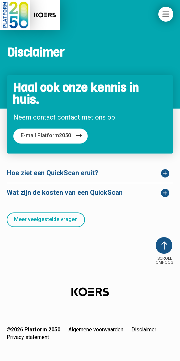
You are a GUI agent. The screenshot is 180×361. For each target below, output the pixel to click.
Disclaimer (143, 329)
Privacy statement (28, 337)
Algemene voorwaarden (95, 329)
